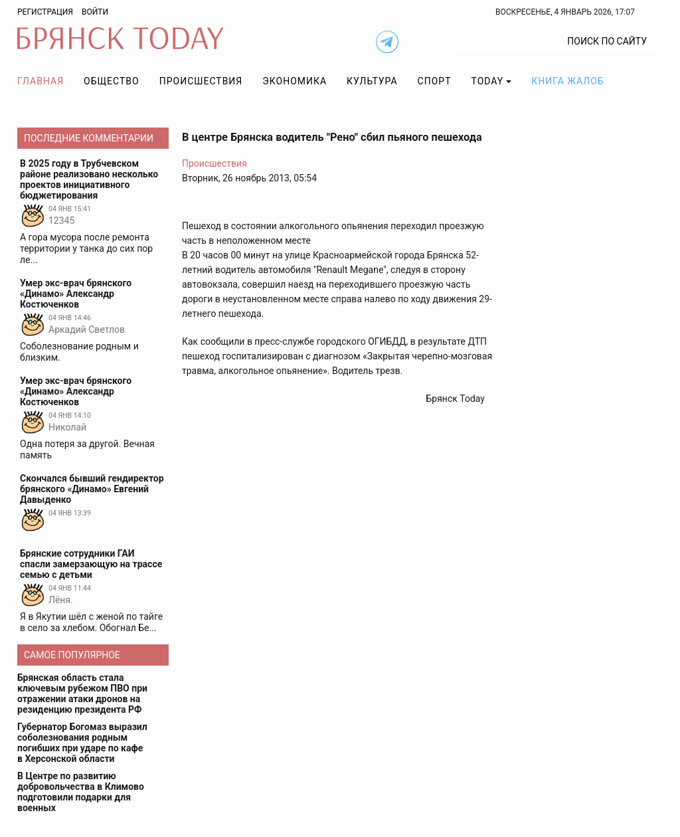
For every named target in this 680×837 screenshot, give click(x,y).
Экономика (294, 81)
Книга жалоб (567, 81)
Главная (40, 81)
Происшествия (201, 81)
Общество (111, 81)
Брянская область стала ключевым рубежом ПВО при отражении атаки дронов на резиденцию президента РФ (82, 693)
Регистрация (45, 12)
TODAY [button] (487, 81)
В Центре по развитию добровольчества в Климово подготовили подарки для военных (80, 792)
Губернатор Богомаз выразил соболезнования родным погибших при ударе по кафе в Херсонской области (82, 742)
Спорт (435, 81)
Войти (95, 12)
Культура (372, 81)
